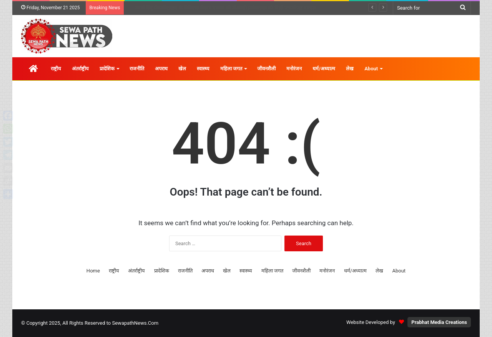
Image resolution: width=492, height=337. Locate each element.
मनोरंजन (294, 68)
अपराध (161, 68)
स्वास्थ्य (203, 68)
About (371, 68)
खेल (182, 68)
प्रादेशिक (107, 68)
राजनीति (137, 68)
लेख (350, 68)
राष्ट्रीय (56, 68)
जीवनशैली (266, 68)
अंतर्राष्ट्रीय (80, 68)
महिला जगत (231, 68)
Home (93, 271)
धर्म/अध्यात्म (323, 68)
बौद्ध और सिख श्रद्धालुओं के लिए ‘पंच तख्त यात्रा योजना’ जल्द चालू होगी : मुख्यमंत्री (207, 8)
